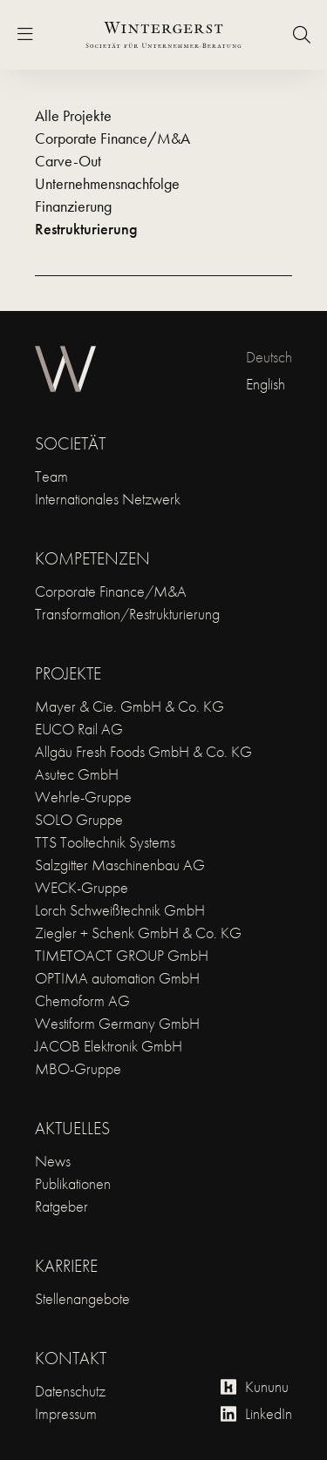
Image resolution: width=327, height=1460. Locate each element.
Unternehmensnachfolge (107, 183)
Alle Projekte (73, 115)
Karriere (66, 1265)
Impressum (66, 1413)
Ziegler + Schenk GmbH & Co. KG (138, 933)
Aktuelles (72, 1128)
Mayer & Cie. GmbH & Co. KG (129, 706)
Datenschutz (70, 1391)
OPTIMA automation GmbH (117, 978)
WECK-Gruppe (81, 887)
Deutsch (269, 357)
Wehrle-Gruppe (83, 797)
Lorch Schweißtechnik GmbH (120, 910)
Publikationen (73, 1183)
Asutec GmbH (77, 774)
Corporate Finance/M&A (112, 138)
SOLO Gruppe (79, 819)
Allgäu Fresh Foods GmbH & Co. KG (143, 751)
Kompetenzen (92, 558)
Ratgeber (61, 1206)
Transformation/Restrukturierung (127, 614)
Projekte (68, 673)
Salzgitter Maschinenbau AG (120, 865)
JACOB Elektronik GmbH (108, 1046)
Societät (70, 443)
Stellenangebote (82, 1298)
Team (51, 476)
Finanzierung (73, 206)
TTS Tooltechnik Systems (105, 842)
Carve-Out (68, 161)
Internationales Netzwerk (108, 499)
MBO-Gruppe (78, 1068)
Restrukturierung (86, 229)
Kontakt (70, 1358)
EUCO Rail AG (79, 729)
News (53, 1161)
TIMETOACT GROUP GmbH (121, 955)
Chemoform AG (82, 1000)
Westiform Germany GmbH (117, 1023)
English (265, 384)
